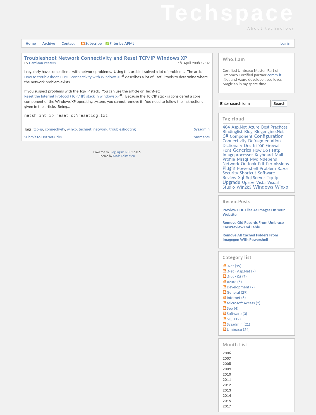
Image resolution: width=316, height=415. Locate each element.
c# (225, 136)
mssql (242, 159)
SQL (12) (234, 318)
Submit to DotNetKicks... (44, 136)
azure (253, 127)
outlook (248, 164)
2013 (227, 390)
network (100, 129)
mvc (254, 159)
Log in (285, 43)
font (227, 150)
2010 (227, 374)
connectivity (55, 129)
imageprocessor (238, 155)
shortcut (248, 173)
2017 (227, 406)
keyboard (264, 155)
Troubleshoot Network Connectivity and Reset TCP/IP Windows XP (105, 58)
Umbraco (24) (238, 329)
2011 (227, 379)
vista (260, 182)
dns (247, 145)
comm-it (274, 74)
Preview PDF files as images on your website (254, 212)
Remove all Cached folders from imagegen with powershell (250, 237)
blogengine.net (269, 131)
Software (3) (237, 313)
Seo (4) (232, 308)
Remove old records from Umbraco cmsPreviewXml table (253, 224)
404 (226, 127)
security (230, 173)
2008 (227, 363)
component (241, 136)
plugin (229, 168)
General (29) (237, 292)
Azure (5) (234, 281)
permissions (277, 164)
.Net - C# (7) (237, 276)
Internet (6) (236, 297)
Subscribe (91, 43)
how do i (261, 150)
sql (241, 177)
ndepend (268, 159)
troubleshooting (122, 129)
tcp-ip (38, 129)
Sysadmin (202, 129)
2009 (227, 369)
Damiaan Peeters (42, 63)
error (258, 145)
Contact (68, 43)
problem (268, 168)
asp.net (239, 127)
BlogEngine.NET (120, 152)
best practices (274, 127)
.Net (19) (234, 265)
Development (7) (241, 287)
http (276, 150)
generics (242, 150)
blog (248, 131)
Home (31, 43)
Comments (201, 136)
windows (263, 187)
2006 (227, 353)
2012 (227, 385)
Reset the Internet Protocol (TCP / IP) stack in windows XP (71, 96)
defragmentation (264, 141)
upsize (248, 182)
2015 (227, 401)
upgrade (231, 182)
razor (282, 168)
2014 (227, 395)
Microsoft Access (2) (243, 302)
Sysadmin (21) (238, 324)
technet (85, 129)
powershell (247, 168)
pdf (261, 164)
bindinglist (233, 131)
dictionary (232, 145)
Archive (48, 43)
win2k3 (244, 187)
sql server (255, 178)
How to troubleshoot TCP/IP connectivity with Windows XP (72, 76)
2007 (227, 358)
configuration (269, 136)
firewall (273, 145)
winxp (71, 129)
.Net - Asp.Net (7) (241, 271)
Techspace (228, 12)
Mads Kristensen (124, 156)
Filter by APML (122, 43)
